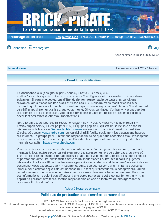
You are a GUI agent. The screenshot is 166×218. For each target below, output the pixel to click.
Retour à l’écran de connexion (83, 188)
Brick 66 (131, 37)
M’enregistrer (39, 48)
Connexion (16, 48)
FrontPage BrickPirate (25, 37)
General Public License (66, 129)
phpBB (52, 216)
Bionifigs (118, 37)
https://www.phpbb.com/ (59, 142)
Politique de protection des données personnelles (83, 195)
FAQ (153, 48)
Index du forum (18, 68)
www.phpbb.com (53, 132)
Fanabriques (147, 37)
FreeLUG (86, 37)
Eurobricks (102, 37)
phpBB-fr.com (128, 216)
